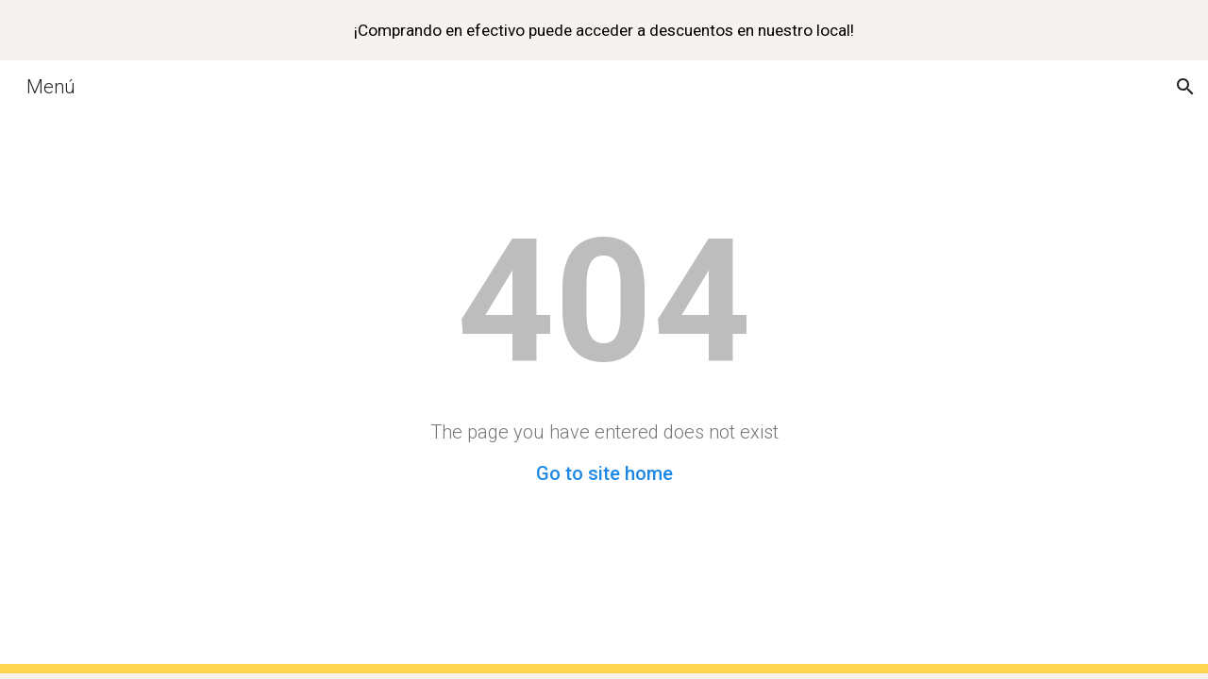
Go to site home (604, 473)
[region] (604, 30)
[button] (1185, 86)
